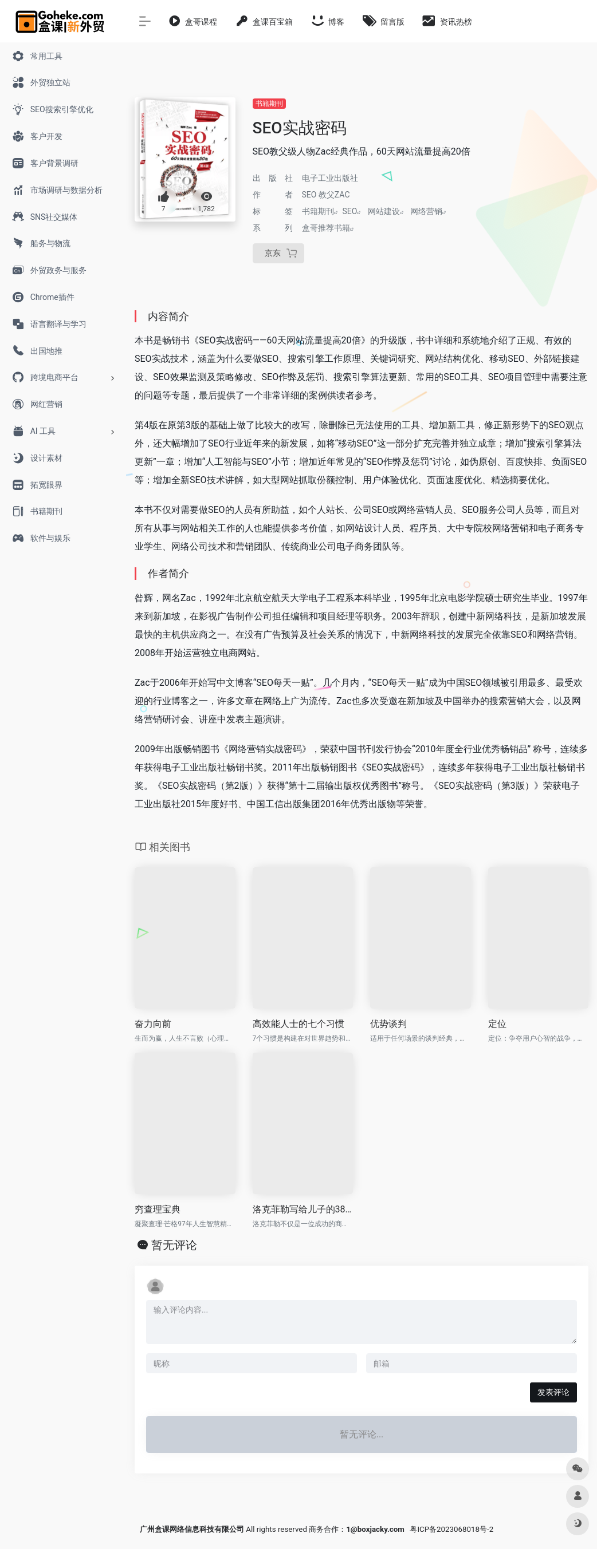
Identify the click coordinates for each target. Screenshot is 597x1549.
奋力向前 (153, 1023)
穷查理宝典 (157, 1209)
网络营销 (426, 211)
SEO (350, 211)
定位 (497, 1023)
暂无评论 (174, 1245)
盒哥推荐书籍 (326, 227)
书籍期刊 (269, 104)
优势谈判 (388, 1023)
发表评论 (553, 1392)
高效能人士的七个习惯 (298, 1023)
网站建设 (384, 211)
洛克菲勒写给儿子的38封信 (303, 1209)
